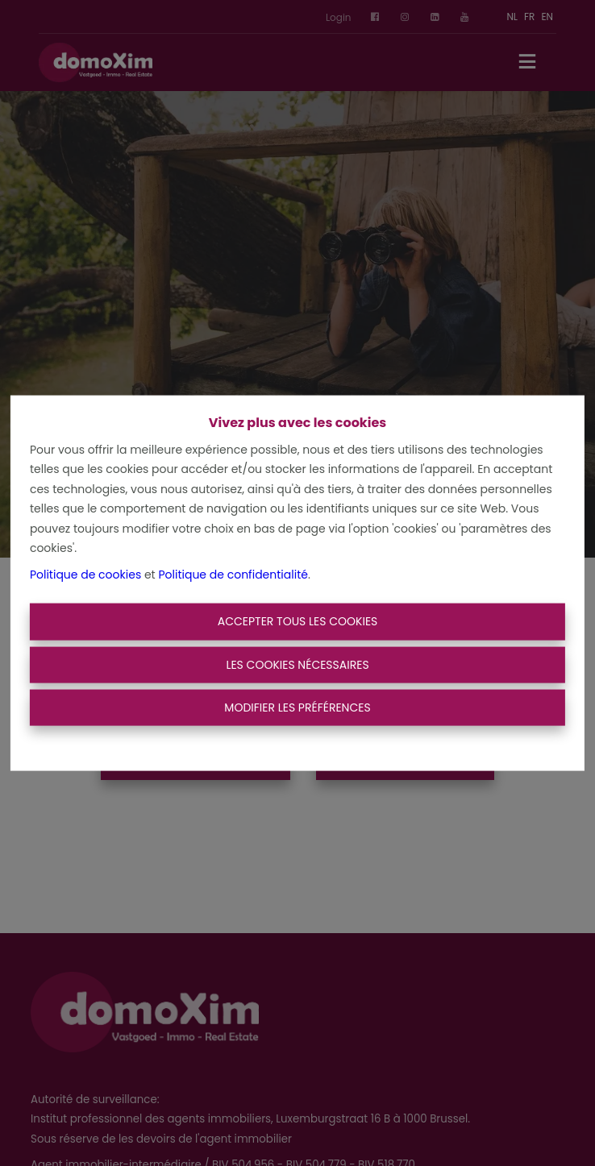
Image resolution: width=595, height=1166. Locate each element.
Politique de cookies (85, 574)
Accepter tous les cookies (298, 621)
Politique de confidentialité (232, 574)
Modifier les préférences (297, 707)
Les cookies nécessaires (297, 664)
